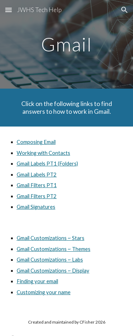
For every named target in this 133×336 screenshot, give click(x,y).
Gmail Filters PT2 (37, 196)
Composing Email (36, 142)
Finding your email (37, 281)
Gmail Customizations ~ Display (53, 271)
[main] (67, 44)
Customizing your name (44, 292)
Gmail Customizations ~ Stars (50, 238)
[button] (8, 9)
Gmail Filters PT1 (37, 185)
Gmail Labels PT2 (37, 175)
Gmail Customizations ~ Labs (50, 260)
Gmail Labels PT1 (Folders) (47, 164)
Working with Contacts (43, 153)
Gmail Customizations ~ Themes (53, 249)
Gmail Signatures (36, 207)
